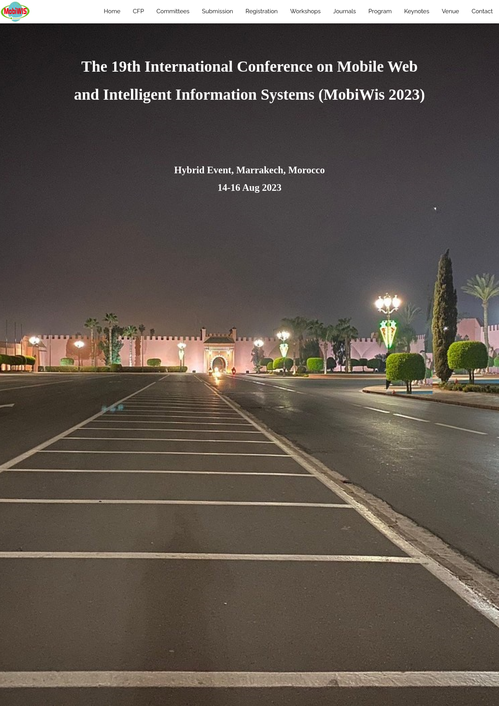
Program (380, 11)
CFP (138, 11)
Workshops (305, 11)
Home (112, 11)
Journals (344, 11)
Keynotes (416, 11)
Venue (450, 11)
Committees (172, 11)
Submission (217, 11)
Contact (482, 11)
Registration (262, 11)
